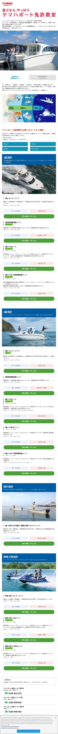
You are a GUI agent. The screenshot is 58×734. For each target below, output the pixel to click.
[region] (29, 724)
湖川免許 (5, 149)
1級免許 (5, 144)
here (3, 722)
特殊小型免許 (35, 149)
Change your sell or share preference (10, 728)
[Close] (55, 717)
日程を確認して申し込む (29, 216)
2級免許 (33, 144)
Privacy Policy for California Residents (10, 726)
